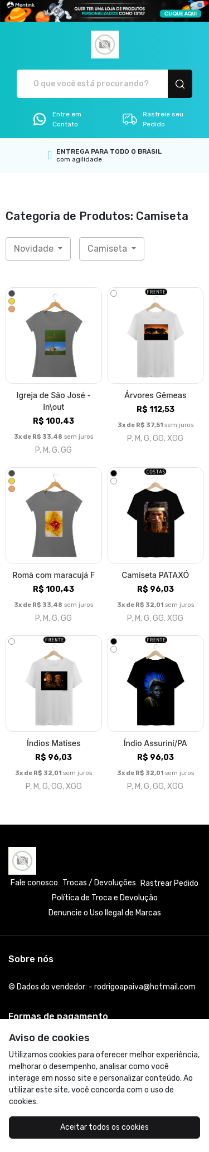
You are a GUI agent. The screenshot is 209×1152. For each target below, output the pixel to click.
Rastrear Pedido (169, 883)
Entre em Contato (56, 119)
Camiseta (108, 248)
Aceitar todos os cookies (104, 1127)
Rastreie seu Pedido (152, 119)
